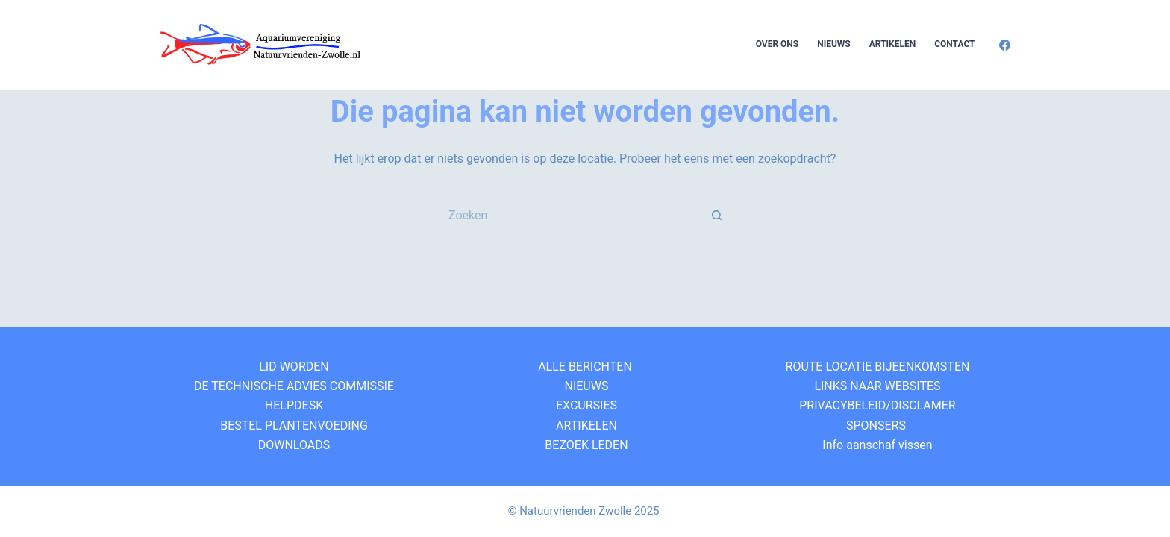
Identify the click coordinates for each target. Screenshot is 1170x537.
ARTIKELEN (585, 425)
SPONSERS (876, 425)
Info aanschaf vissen (875, 445)
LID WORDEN (294, 366)
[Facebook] (1004, 45)
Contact (954, 44)
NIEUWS (585, 386)
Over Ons (777, 44)
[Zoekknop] (717, 215)
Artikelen (892, 44)
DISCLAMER (923, 405)
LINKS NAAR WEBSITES (875, 386)
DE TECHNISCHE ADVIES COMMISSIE (294, 386)
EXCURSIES (585, 405)
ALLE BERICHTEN (585, 366)
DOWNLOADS (294, 445)
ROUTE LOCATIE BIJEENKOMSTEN (876, 366)
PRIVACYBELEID (841, 405)
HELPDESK (294, 405)
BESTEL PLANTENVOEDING (294, 425)
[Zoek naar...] (568, 215)
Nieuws (834, 44)
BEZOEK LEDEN (585, 445)
